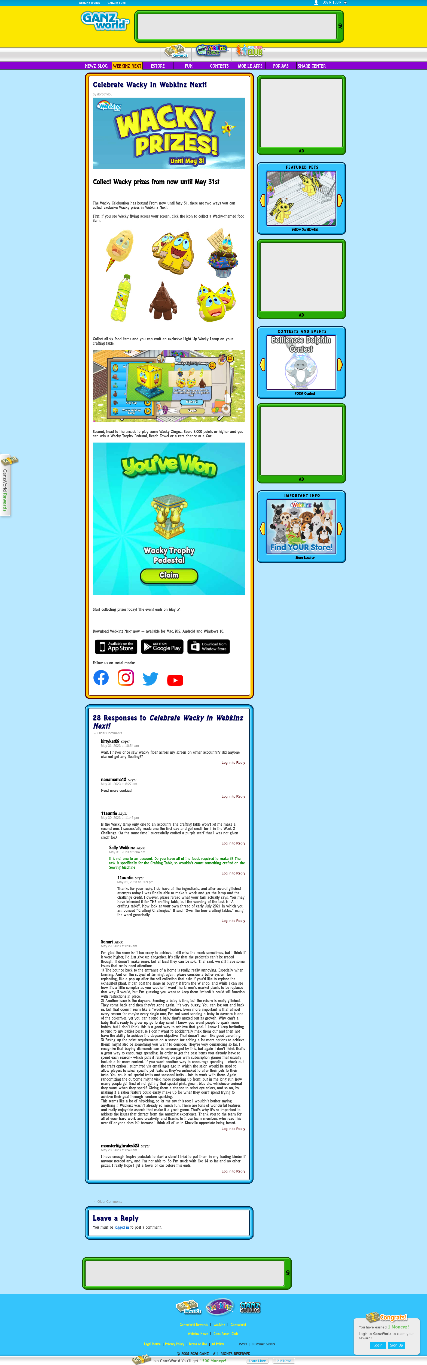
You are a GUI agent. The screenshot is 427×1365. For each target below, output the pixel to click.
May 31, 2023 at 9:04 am (127, 852)
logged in (122, 1227)
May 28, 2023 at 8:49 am (119, 1150)
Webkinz (219, 1325)
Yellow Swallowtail (304, 229)
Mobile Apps (250, 66)
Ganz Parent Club (225, 1334)
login (326, 2)
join (338, 2)
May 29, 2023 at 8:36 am (119, 946)
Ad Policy (217, 1344)
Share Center (312, 66)
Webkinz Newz (211, 51)
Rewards (176, 51)
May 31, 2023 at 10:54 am (120, 746)
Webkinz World (89, 3)
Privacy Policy (174, 1344)
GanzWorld (238, 1325)
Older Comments (107, 733)
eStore (158, 66)
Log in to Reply (233, 763)
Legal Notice (152, 1344)
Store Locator (305, 557)
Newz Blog (96, 66)
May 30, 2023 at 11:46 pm (120, 818)
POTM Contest (305, 393)
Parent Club (249, 51)
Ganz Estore (117, 3)
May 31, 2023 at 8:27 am (119, 784)
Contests (219, 66)
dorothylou (104, 94)
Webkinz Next (127, 66)
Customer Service (263, 1344)
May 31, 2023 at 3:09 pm (135, 882)
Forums (281, 66)
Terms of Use (198, 1344)
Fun (189, 66)
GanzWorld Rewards (194, 1325)
